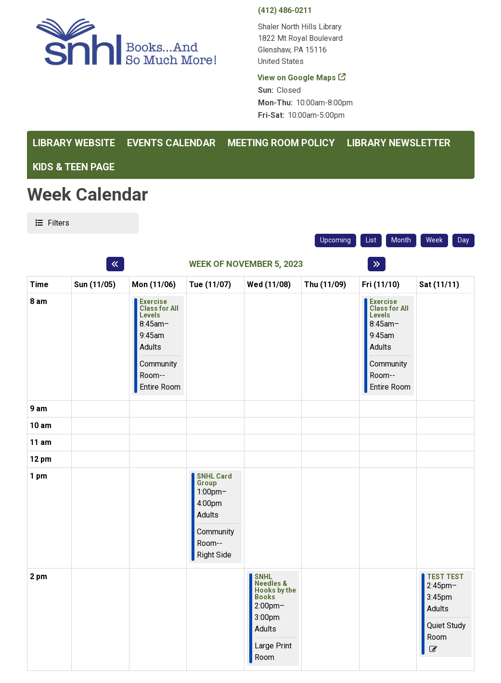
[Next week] (376, 264)
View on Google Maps (297, 77)
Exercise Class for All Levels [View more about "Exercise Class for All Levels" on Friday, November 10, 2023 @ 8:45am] (389, 308)
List (371, 240)
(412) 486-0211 (285, 10)
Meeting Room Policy (281, 143)
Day (463, 240)
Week (434, 240)
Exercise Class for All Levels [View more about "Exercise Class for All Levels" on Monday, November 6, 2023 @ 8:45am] (159, 308)
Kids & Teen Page (74, 167)
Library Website (74, 143)
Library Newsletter (398, 143)
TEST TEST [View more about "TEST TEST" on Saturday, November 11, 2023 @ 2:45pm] (445, 576)
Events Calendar (171, 143)
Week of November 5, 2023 (246, 264)
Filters (57, 222)
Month (401, 240)
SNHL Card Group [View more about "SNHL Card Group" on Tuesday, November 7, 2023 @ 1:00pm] (214, 479)
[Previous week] (115, 264)
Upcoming (335, 240)
